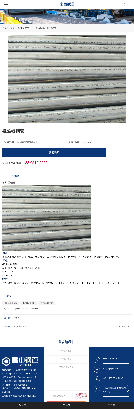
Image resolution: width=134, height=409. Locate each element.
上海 (25, 396)
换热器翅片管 (20, 326)
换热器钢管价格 (10, 303)
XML (4, 392)
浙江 (34, 396)
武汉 (20, 396)
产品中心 (29, 28)
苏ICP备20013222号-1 (28, 377)
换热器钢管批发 (29, 303)
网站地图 (26, 388)
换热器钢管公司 (47, 303)
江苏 (15, 396)
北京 (29, 396)
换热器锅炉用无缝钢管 (46, 28)
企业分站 (16, 388)
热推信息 (6, 388)
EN (8, 392)
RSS (34, 388)
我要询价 (54, 152)
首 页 (20, 28)
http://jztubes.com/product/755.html (25, 309)
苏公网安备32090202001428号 (19, 381)
